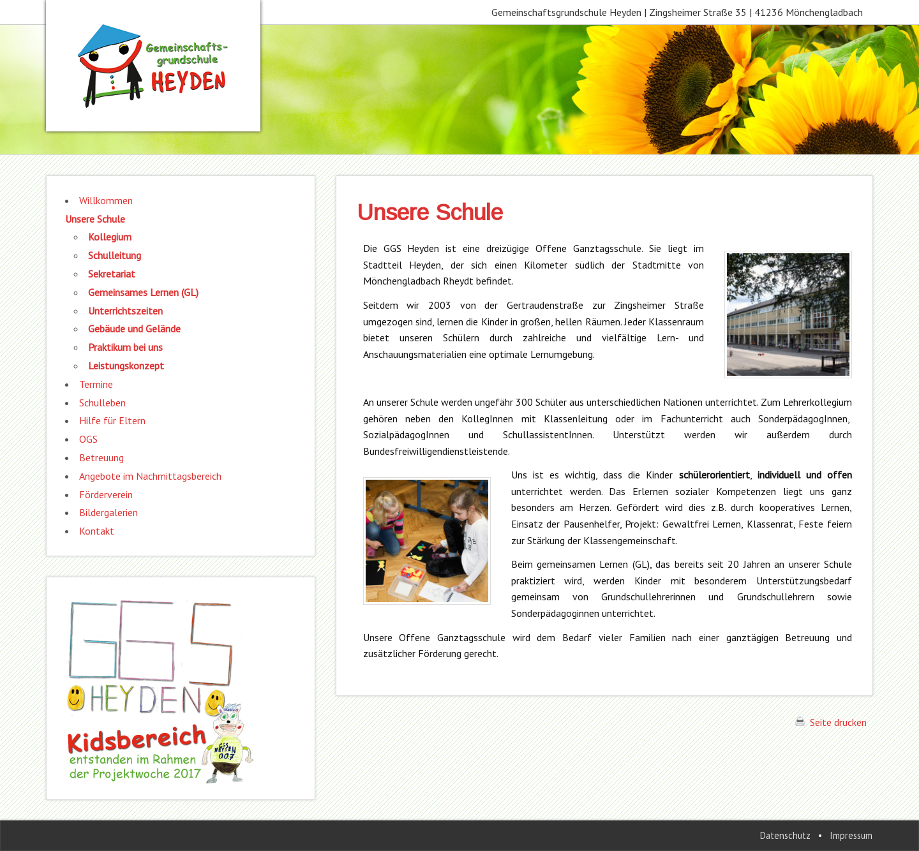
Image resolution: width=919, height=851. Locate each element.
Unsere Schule (95, 218)
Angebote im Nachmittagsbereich (150, 476)
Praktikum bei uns (125, 347)
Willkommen (106, 200)
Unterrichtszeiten (125, 310)
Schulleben (102, 402)
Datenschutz (785, 835)
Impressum (851, 835)
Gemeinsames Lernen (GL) (143, 292)
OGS (88, 439)
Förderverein (106, 494)
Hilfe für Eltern (112, 420)
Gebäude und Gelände (134, 328)
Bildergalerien (108, 512)
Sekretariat (111, 273)
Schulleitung (114, 255)
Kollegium (109, 236)
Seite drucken (831, 722)
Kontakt (96, 530)
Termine (96, 384)
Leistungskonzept (126, 365)
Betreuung (101, 457)
